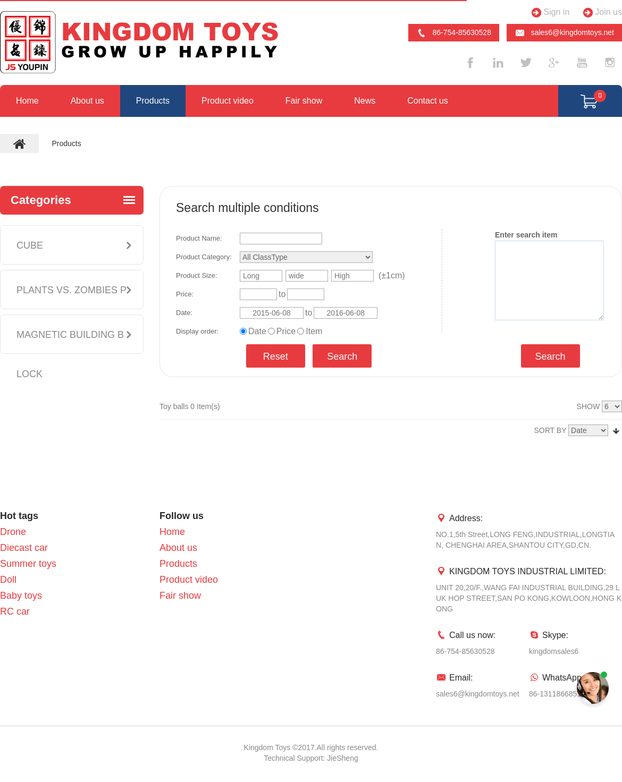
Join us (601, 12)
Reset (275, 356)
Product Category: (204, 257)
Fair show (303, 100)
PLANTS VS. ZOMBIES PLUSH (71, 310)
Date (257, 331)
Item (314, 331)
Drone (13, 531)
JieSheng (342, 758)
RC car (15, 611)
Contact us (427, 100)
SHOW (588, 406)
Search (342, 356)
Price (286, 331)
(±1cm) (392, 275)
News (364, 100)
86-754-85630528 (453, 33)
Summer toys (28, 563)
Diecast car (24, 547)
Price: (185, 294)
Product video (227, 100)
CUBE (29, 245)
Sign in (548, 12)
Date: (184, 313)
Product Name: (199, 238)
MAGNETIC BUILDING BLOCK (70, 354)
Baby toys (21, 595)
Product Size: (196, 275)
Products (153, 100)
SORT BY (550, 430)
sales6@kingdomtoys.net (564, 33)
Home (27, 100)
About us (87, 100)
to (282, 294)
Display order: (197, 331)
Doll (8, 579)
